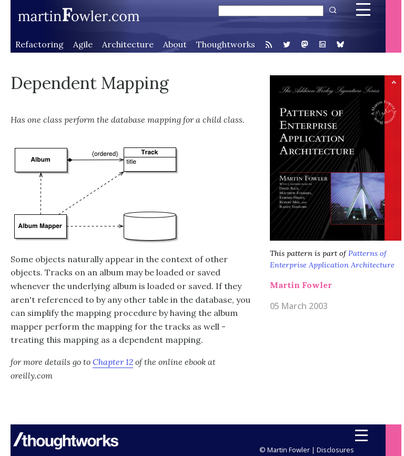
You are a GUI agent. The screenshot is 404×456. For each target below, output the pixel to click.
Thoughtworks (225, 44)
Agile (83, 44)
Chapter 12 (113, 361)
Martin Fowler (301, 285)
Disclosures (335, 449)
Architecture (128, 44)
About (175, 44)
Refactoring (39, 44)
